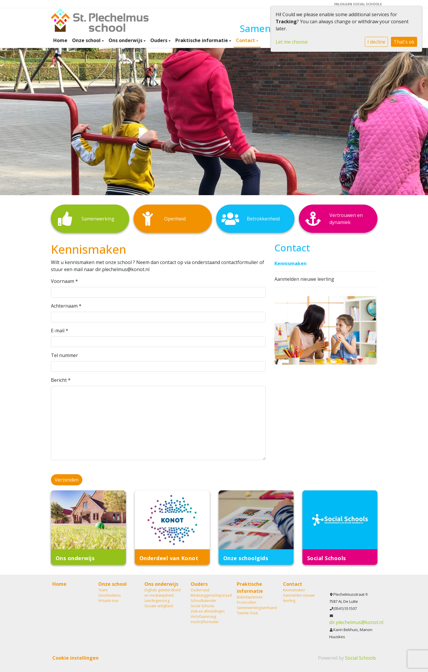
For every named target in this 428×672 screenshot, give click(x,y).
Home (60, 40)
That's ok (404, 42)
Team (103, 590)
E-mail (59, 330)
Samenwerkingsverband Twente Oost (255, 610)
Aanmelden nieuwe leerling (304, 279)
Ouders (159, 40)
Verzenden (67, 480)
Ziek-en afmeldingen (208, 611)
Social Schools (202, 605)
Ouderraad (200, 590)
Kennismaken (290, 263)
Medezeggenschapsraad (209, 595)
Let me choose (292, 42)
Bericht (61, 380)
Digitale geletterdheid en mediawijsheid (162, 593)
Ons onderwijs (126, 40)
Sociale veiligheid (158, 605)
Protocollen (246, 602)
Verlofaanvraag (203, 616)
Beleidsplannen (250, 597)
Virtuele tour (108, 600)
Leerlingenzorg (156, 600)
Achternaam (66, 306)
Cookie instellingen (75, 658)
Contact (246, 40)
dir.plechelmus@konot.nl (356, 622)
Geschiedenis (109, 595)
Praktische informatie (202, 40)
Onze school (87, 40)
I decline (376, 42)
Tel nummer (64, 355)
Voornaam (64, 281)
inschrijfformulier (205, 621)
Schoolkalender (204, 600)
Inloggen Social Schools (358, 4)
